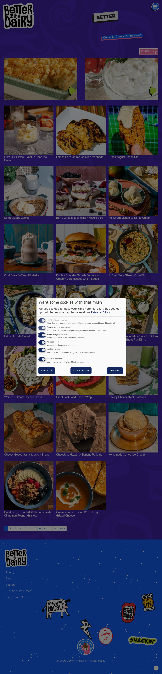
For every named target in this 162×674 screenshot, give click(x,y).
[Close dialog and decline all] (123, 300)
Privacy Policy (100, 312)
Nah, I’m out (46, 371)
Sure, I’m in (115, 371)
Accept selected (81, 371)
